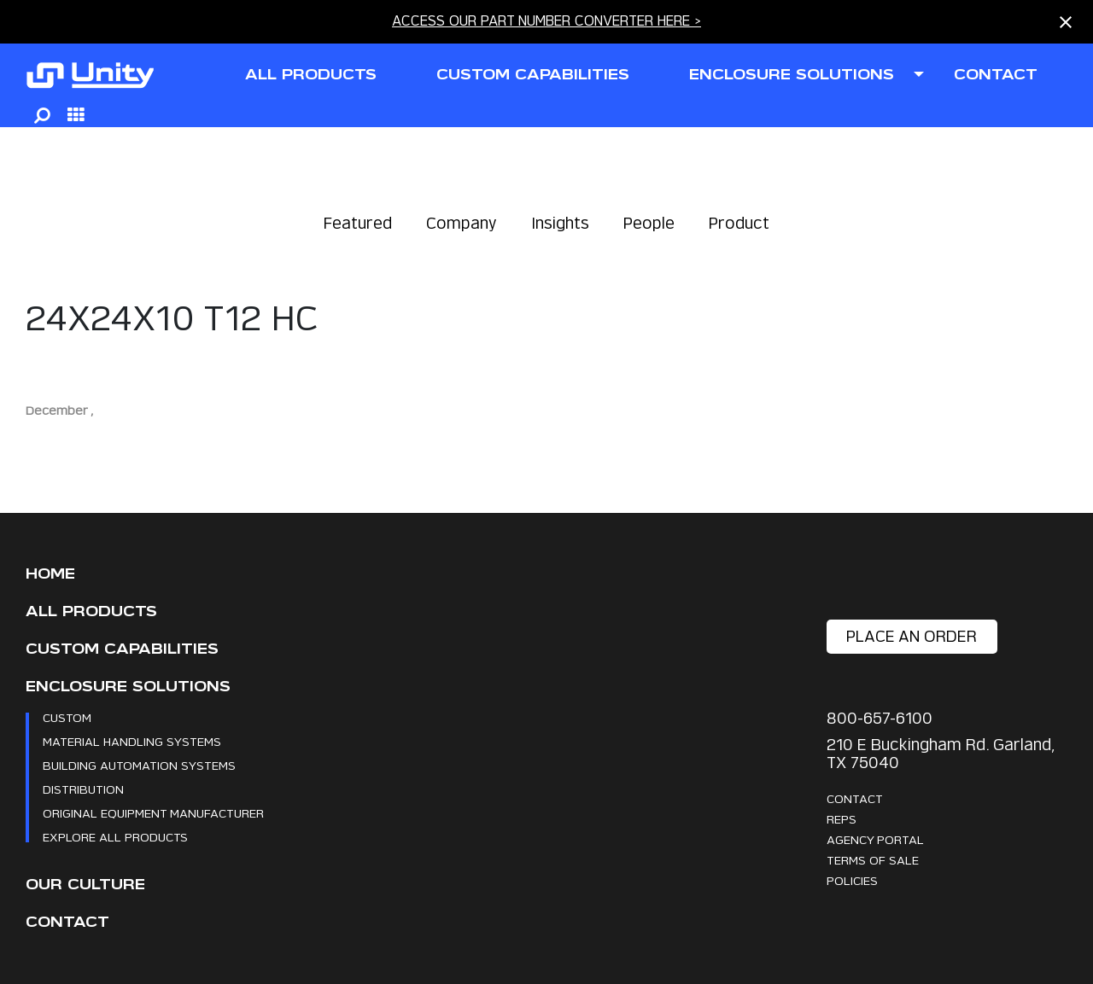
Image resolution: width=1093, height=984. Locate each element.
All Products (91, 611)
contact (995, 75)
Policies (852, 880)
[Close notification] (1065, 22)
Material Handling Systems (132, 741)
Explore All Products (115, 837)
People (649, 223)
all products (311, 75)
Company (461, 223)
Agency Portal (875, 839)
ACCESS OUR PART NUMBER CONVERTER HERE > (546, 21)
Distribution (83, 789)
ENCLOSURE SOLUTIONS (791, 75)
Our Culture (85, 884)
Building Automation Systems (139, 765)
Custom (67, 717)
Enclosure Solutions (128, 686)
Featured (358, 223)
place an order (911, 636)
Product (739, 223)
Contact (67, 922)
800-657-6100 (879, 718)
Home (50, 574)
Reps (841, 819)
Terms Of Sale (873, 860)
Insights (560, 223)
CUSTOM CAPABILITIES (532, 75)
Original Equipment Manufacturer (153, 813)
